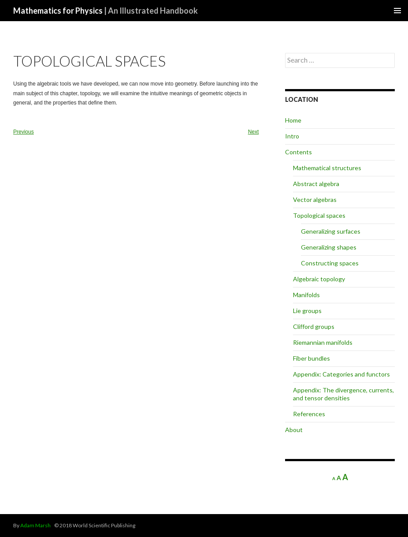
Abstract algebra (316, 183)
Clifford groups (313, 326)
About (294, 429)
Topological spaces (319, 215)
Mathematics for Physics (105, 10)
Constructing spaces (330, 263)
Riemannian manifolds (322, 342)
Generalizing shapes (328, 247)
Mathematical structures (327, 168)
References (309, 414)
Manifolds (306, 294)
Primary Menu (397, 10)
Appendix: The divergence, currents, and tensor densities (343, 394)
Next (253, 132)
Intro (292, 136)
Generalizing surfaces (330, 231)
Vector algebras (315, 199)
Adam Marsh (35, 525)
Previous (23, 132)
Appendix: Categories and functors (341, 374)
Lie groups (307, 310)
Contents (298, 152)
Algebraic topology (319, 279)
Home (293, 120)
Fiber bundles (311, 358)
